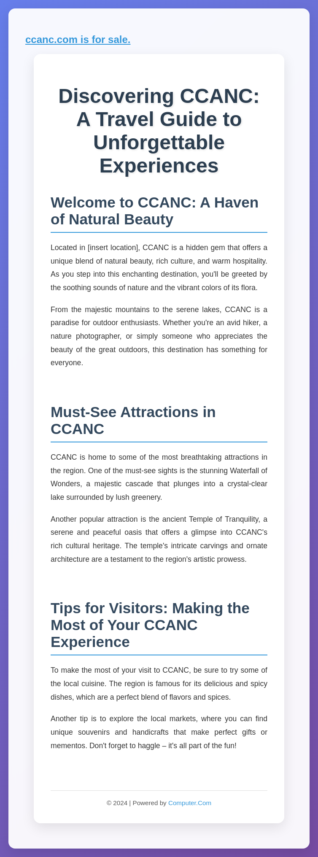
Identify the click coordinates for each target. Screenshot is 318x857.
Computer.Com (189, 802)
